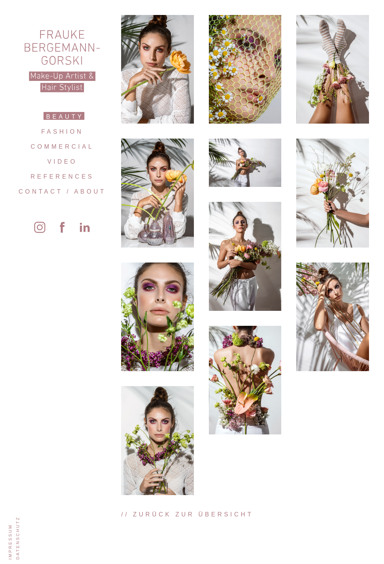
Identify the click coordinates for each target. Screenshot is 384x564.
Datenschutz (17, 538)
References (62, 176)
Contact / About (62, 191)
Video (62, 161)
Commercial (62, 146)
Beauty (65, 116)
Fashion (62, 131)
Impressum (10, 542)
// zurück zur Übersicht (187, 514)
